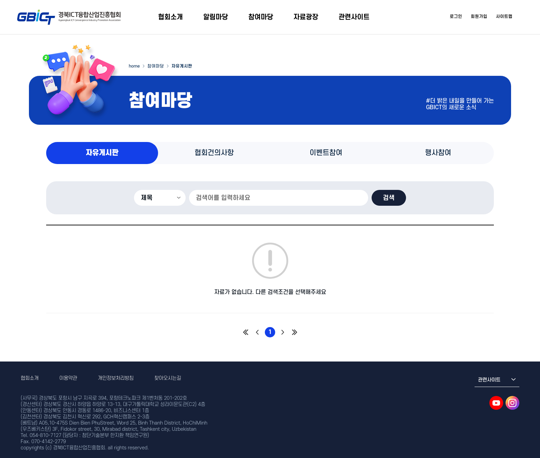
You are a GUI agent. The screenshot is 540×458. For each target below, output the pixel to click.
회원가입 (479, 16)
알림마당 (215, 17)
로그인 (456, 16)
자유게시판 (102, 153)
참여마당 (260, 17)
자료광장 (305, 17)
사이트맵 (504, 16)
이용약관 (68, 378)
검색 (389, 197)
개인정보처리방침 (116, 378)
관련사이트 (354, 17)
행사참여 (438, 153)
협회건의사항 (214, 153)
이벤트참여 (326, 153)
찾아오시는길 (167, 378)
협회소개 (170, 17)
